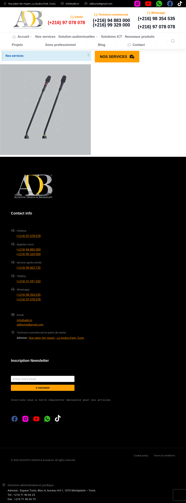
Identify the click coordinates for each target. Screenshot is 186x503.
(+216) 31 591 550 (29, 281)
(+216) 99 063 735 (29, 268)
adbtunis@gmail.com (100, 3)
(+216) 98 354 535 (156, 18)
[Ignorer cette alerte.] (88, 55)
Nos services (14, 56)
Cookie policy (141, 455)
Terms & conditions (164, 455)
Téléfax (21, 276)
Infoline (80, 17)
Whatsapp (158, 12)
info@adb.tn (72, 3)
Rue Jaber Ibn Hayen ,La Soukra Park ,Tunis (31, 3)
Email (20, 315)
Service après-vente (29, 262)
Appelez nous (25, 244)
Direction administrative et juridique (30, 485)
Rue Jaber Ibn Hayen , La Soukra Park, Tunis (56, 338)
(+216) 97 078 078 (156, 26)
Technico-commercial (113, 14)
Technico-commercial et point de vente (41, 332)
